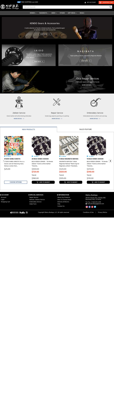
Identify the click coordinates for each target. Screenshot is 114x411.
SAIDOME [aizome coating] (41, 314)
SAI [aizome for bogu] (66, 314)
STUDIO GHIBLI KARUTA (12, 159)
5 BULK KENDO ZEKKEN (12, 212)
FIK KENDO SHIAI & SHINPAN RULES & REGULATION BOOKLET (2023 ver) (42, 363)
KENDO (32, 13)
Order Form (32, 402)
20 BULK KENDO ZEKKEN (40, 159)
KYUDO (62, 13)
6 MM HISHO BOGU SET (12, 314)
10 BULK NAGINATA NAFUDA (41, 212)
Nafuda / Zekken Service (37, 398)
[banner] (57, 28)
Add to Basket (44, 182)
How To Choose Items (64, 398)
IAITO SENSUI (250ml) (66, 361)
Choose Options (16, 182)
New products (28, 129)
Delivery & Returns (63, 400)
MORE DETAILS (18, 119)
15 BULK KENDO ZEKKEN (95, 159)
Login (2, 398)
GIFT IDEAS (71, 13)
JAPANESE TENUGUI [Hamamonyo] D (98, 213)
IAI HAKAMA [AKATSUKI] (95, 314)
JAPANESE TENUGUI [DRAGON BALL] (69, 267)
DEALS (82, 13)
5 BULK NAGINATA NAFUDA (68, 212)
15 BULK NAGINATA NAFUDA (68, 159)
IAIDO (53, 13)
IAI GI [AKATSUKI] (10, 361)
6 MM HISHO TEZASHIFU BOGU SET (97, 267)
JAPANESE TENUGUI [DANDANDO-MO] (43, 267)
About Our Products (63, 395)
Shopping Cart (5, 400)
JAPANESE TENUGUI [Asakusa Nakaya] (14, 267)
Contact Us (60, 404)
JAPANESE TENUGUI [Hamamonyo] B (98, 362)
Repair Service (33, 395)
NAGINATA (43, 13)
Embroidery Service (35, 400)
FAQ (58, 402)
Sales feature (85, 129)
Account (3, 395)
